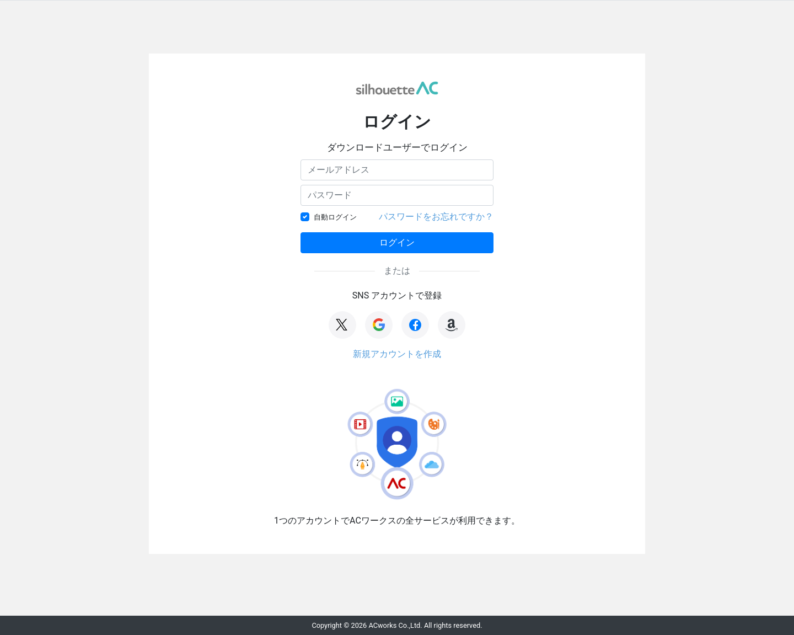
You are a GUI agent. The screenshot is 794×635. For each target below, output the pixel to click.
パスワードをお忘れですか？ (436, 216)
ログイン (397, 242)
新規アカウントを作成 (397, 354)
